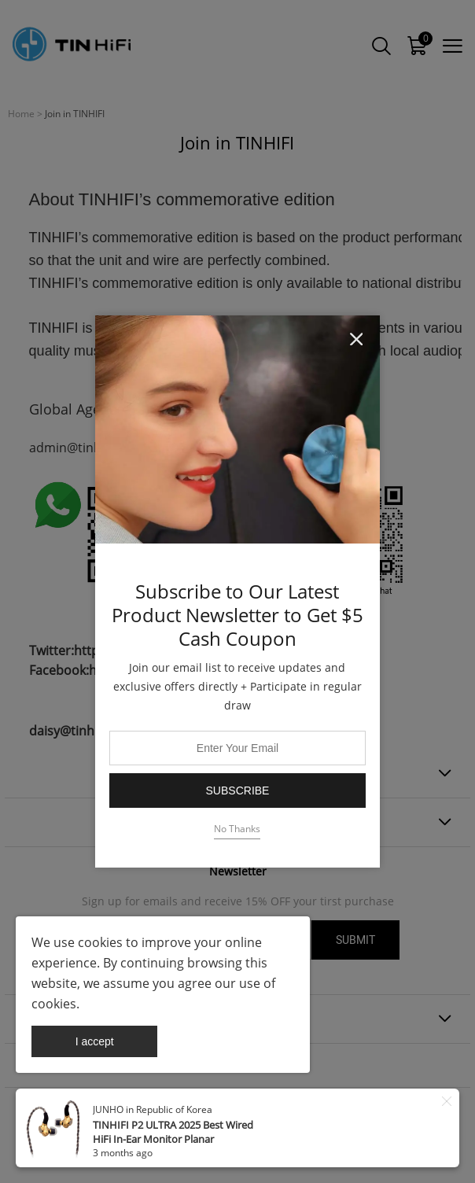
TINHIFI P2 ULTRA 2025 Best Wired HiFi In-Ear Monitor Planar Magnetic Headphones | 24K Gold (173, 1139)
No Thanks (237, 828)
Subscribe (238, 790)
